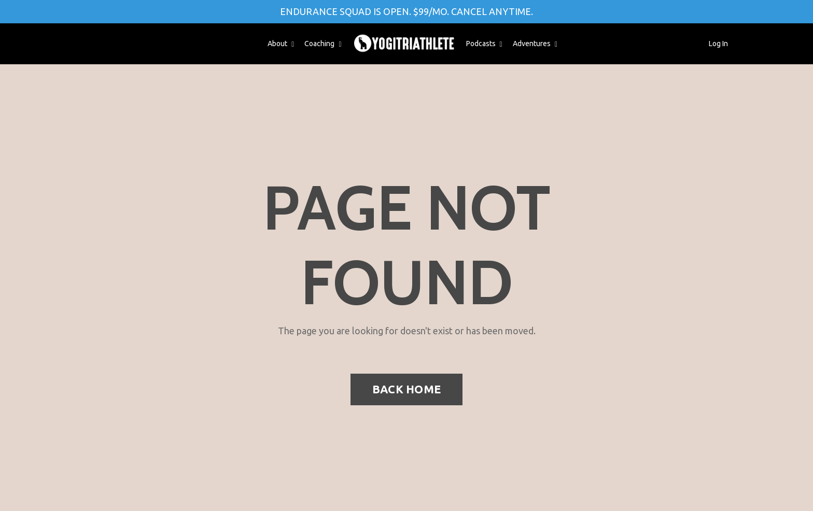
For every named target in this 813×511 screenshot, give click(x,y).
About (281, 43)
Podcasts (484, 43)
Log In (718, 43)
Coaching (322, 43)
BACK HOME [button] (406, 389)
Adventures (535, 43)
